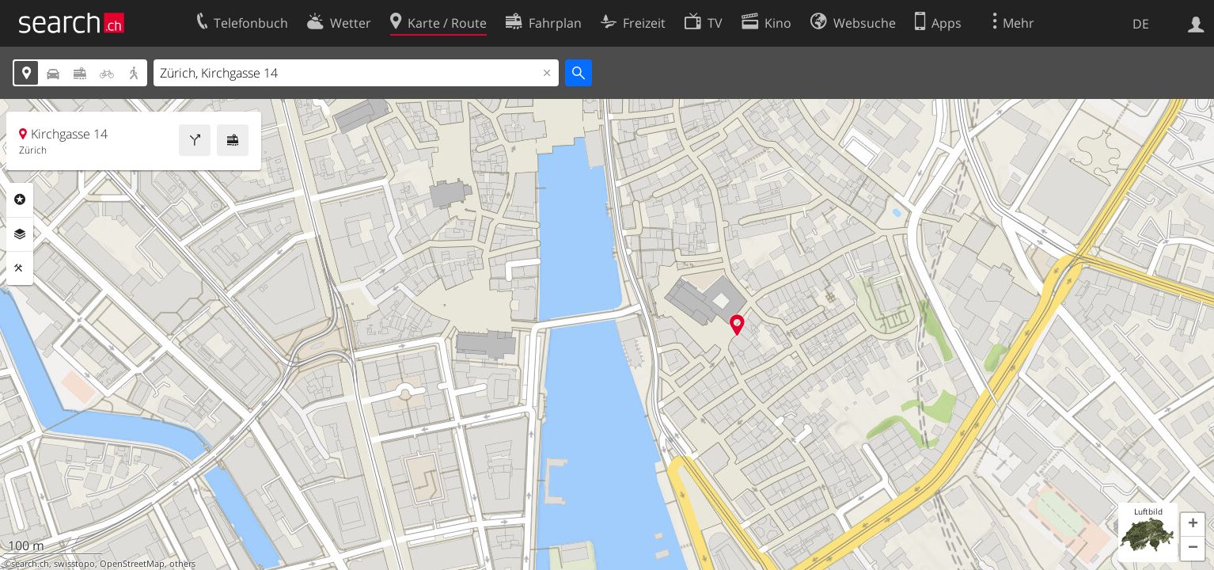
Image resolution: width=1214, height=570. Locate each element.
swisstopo (74, 563)
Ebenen (19, 234)
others (182, 563)
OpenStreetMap (132, 563)
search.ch (30, 563)
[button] (1193, 525)
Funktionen (19, 268)
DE (1140, 23)
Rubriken (19, 199)
